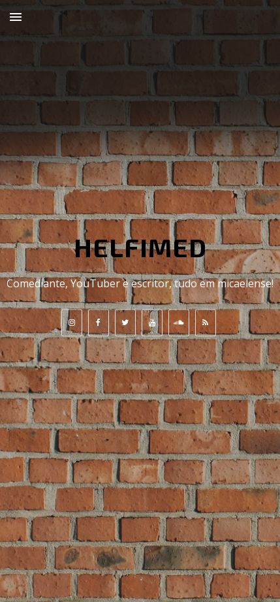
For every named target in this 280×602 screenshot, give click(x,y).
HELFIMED (140, 246)
